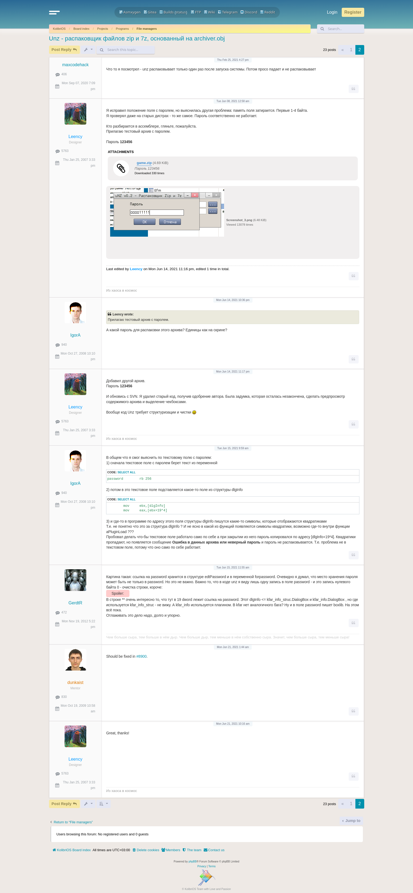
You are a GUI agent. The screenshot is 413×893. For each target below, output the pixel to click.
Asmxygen (130, 12)
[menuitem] (145, 850)
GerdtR (76, 603)
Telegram (227, 12)
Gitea (150, 12)
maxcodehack (75, 64)
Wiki (209, 12)
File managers (147, 28)
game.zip (144, 163)
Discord (248, 12)
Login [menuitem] (332, 12)
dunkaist (76, 682)
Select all (127, 472)
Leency (76, 136)
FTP (196, 12)
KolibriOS (59, 28)
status (181, 12)
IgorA (75, 335)
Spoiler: (117, 593)
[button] (54, 12)
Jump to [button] (352, 820)
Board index (81, 28)
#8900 (141, 656)
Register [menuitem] (353, 12)
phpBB (193, 861)
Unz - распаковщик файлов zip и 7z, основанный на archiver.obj (137, 38)
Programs (122, 28)
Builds (166, 12)
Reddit (267, 12)
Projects (102, 28)
